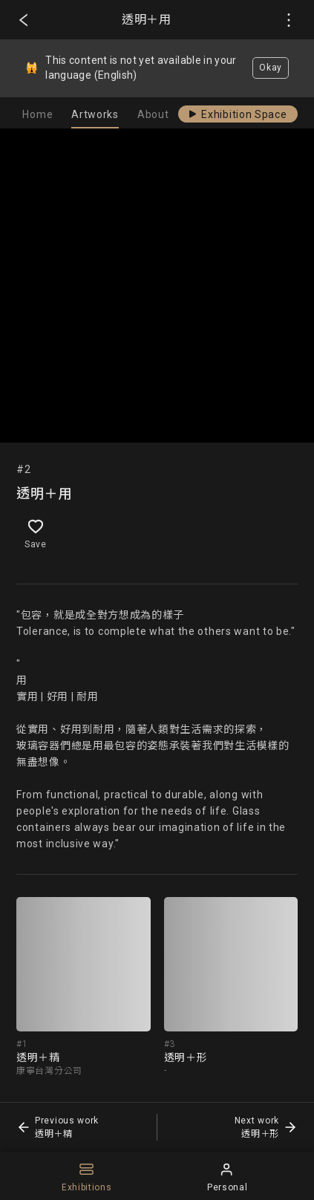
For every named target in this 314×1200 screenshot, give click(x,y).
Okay (270, 67)
